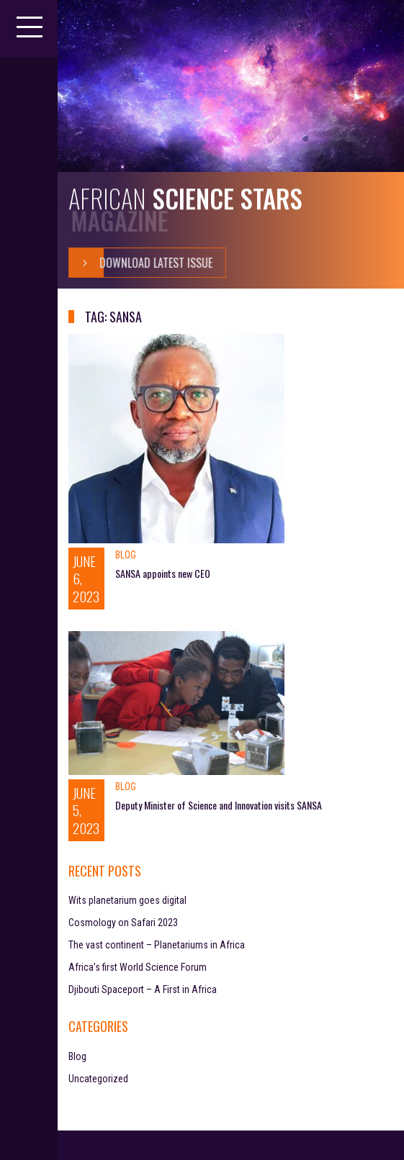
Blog (125, 555)
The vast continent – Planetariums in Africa (156, 945)
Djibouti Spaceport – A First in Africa (142, 989)
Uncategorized (98, 1078)
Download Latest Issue (140, 262)
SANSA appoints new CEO (162, 573)
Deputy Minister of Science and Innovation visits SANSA (218, 804)
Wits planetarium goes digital (127, 900)
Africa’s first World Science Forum (137, 967)
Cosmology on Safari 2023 (123, 922)
